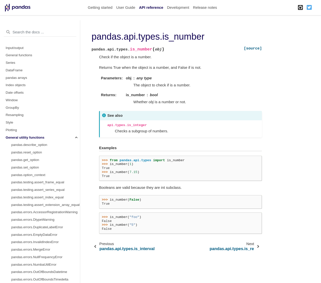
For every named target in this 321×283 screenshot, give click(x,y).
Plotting (11, 130)
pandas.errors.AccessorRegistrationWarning (44, 212)
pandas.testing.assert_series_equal (37, 190)
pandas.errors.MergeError (30, 249)
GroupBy (12, 107)
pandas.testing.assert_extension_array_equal (45, 205)
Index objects (16, 85)
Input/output (15, 48)
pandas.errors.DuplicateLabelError (37, 227)
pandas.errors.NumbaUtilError (33, 264)
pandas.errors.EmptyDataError (34, 235)
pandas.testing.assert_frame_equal (37, 182)
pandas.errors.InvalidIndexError (35, 242)
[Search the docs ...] (40, 32)
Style (9, 122)
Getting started (100, 7)
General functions (19, 55)
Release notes (205, 7)
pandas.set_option (25, 167)
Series (10, 63)
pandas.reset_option (26, 152)
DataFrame (14, 70)
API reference (151, 7)
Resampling (15, 115)
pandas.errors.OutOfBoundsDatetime (39, 272)
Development (178, 7)
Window (12, 100)
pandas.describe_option (29, 145)
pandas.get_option (25, 160)
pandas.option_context (28, 175)
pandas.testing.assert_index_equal (37, 197)
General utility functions (25, 137)
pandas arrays (16, 78)
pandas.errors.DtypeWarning (32, 219)
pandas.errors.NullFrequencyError (36, 257)
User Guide (125, 7)
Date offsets (15, 92)
